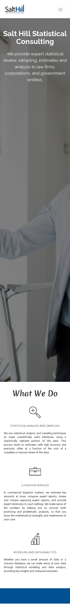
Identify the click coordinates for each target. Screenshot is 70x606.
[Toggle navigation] (60, 9)
